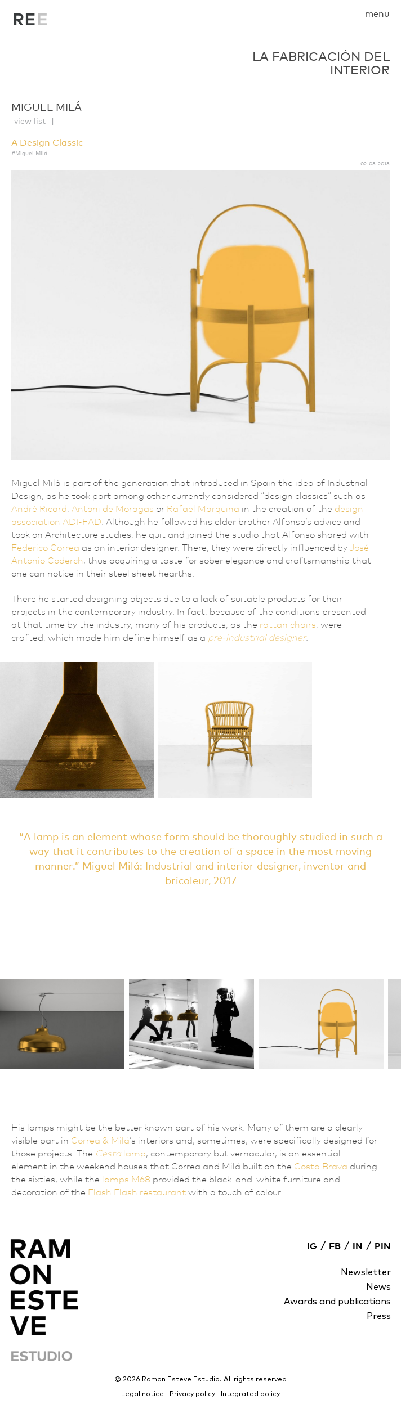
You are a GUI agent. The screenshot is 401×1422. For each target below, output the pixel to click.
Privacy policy (192, 1394)
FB (335, 1246)
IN (358, 1246)
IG (312, 1246)
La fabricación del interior (30, 23)
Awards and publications (337, 1301)
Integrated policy (250, 1394)
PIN (383, 1246)
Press (379, 1316)
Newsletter (366, 1272)
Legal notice (142, 1394)
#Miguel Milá (29, 153)
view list (30, 120)
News (378, 1287)
